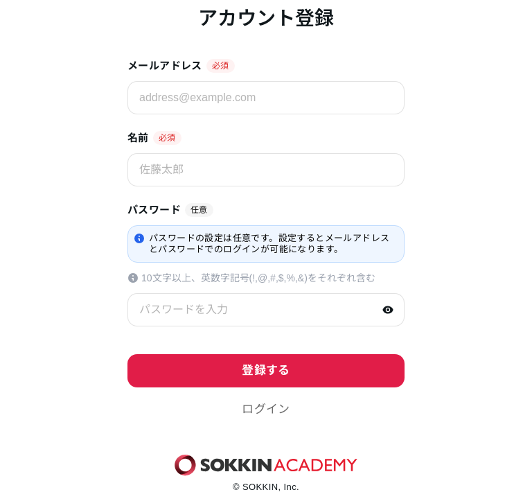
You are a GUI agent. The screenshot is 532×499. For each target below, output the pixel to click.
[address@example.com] (266, 97)
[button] (266, 409)
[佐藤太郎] (266, 169)
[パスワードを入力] (266, 309)
